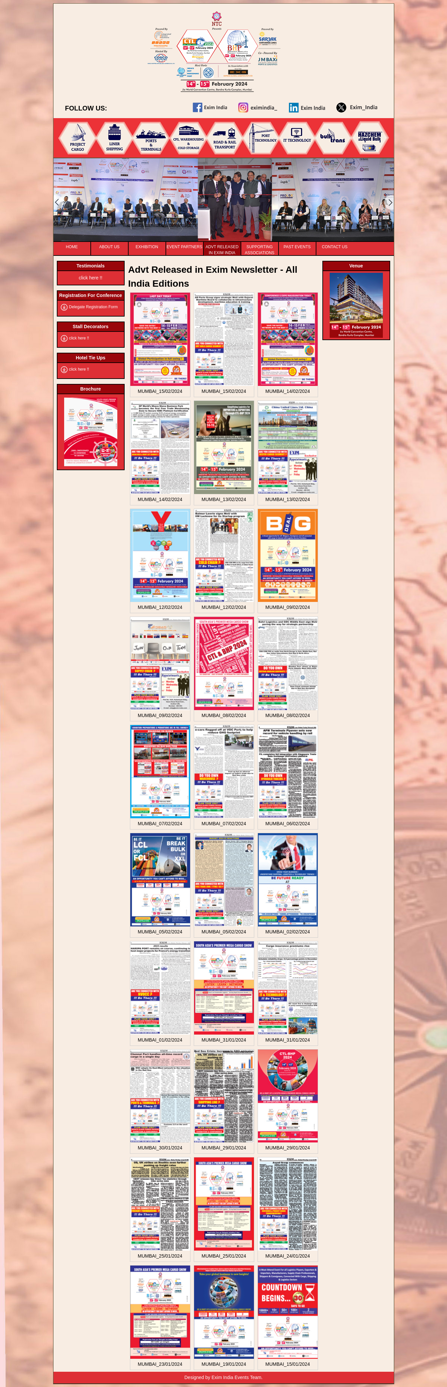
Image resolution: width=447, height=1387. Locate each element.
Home (72, 247)
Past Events (297, 247)
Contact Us (335, 247)
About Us (109, 247)
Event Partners (184, 247)
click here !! (90, 277)
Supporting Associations (259, 248)
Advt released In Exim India (221, 248)
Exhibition (147, 247)
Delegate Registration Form (93, 307)
